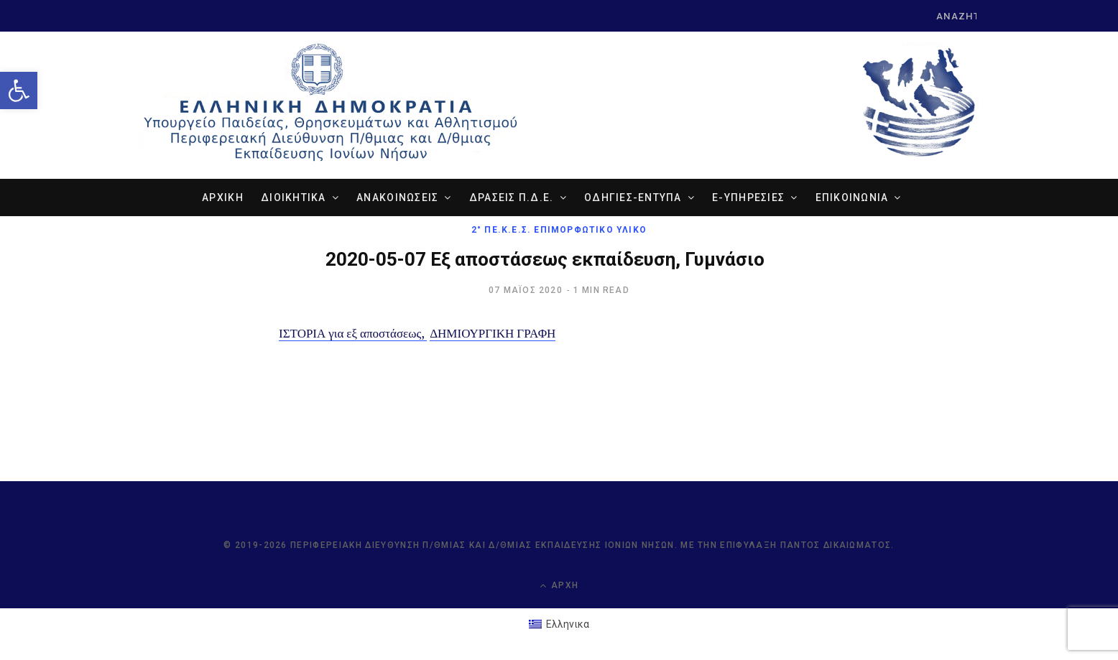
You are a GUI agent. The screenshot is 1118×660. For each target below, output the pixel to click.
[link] (18, 90)
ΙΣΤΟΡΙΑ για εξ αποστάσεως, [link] (353, 333)
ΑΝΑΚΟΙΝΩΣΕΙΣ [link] (397, 197)
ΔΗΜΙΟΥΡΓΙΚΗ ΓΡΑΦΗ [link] (492, 333)
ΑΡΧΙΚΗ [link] (223, 197)
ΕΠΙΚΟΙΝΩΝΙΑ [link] (852, 197)
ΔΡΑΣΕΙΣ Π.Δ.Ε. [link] (511, 197)
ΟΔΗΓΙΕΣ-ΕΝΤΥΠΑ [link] (633, 197)
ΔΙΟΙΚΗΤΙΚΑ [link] (293, 197)
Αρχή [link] (559, 585)
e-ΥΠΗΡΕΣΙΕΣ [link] (748, 197)
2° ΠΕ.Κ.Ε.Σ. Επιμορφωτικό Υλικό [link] (559, 229)
